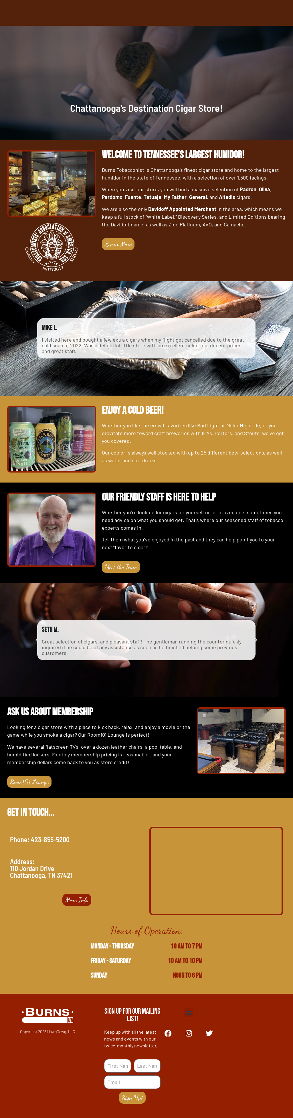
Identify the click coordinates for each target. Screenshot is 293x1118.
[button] (37, 338)
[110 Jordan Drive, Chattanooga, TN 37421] (216, 871)
